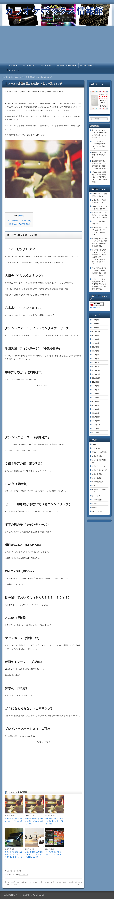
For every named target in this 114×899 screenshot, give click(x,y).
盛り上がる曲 (23, 874)
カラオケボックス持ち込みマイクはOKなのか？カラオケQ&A (99, 215)
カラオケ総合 (97, 478)
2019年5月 (96, 351)
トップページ (14, 66)
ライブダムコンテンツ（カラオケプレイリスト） (53, 854)
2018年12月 (96, 370)
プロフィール (87, 66)
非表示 (21, 215)
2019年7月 (96, 343)
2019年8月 (96, 339)
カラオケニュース (98, 466)
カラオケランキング (95, 307)
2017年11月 (96, 421)
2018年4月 (96, 401)
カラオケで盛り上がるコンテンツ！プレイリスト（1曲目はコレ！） (34, 854)
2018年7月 (96, 390)
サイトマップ (48, 66)
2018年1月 (96, 413)
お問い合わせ (14, 70)
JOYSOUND (96, 448)
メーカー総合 (97, 500)
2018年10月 (96, 378)
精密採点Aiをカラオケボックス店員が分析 (99, 155)
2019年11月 (96, 331)
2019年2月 (96, 362)
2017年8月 (96, 432)
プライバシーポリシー (68, 66)
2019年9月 (96, 335)
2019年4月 (96, 355)
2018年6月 (96, 394)
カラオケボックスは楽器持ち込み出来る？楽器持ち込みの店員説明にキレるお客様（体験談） (99, 284)
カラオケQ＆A (97, 456)
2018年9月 (96, 382)
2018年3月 (96, 405)
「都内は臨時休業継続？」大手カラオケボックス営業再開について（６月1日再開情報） (99, 177)
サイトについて (31, 66)
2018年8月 (96, 386)
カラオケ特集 (97, 474)
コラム (94, 486)
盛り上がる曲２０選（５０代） (19, 221)
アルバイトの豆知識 (99, 452)
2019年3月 (96, 359)
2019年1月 (96, 366)
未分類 (94, 507)
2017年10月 (96, 425)
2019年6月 (96, 347)
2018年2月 (96, 409)
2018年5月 (96, 397)
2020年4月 (96, 328)
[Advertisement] (57, 44)
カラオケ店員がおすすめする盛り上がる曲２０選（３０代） (54, 821)
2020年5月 (96, 324)
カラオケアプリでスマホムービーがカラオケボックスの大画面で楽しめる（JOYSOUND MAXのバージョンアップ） (100, 257)
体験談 (94, 503)
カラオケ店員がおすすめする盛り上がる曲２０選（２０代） (34, 821)
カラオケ (9, 871)
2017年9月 (96, 429)
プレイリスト (97, 496)
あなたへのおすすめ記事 (20, 224)
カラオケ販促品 (97, 482)
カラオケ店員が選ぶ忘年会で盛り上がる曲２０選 (14, 820)
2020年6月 (96, 320)
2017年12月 (96, 417)
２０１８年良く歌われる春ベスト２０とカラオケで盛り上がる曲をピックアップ (14, 855)
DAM (94, 444)
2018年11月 (96, 374)
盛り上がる (17, 871)
